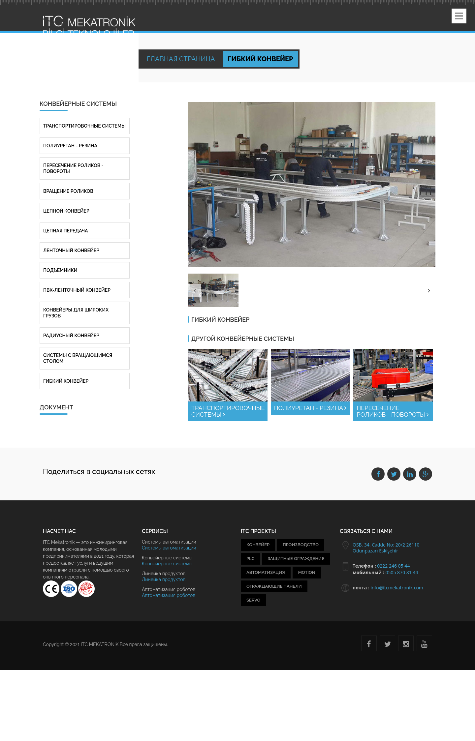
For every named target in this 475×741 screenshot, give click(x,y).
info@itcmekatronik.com (396, 587)
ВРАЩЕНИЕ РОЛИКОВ (68, 191)
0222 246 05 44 (393, 566)
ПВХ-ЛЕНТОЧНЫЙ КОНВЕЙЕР (77, 290)
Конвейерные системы (167, 563)
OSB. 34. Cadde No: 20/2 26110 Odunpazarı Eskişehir (386, 548)
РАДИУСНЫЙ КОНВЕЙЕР (71, 335)
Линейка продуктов (163, 579)
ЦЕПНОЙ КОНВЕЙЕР (66, 211)
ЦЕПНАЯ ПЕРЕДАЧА (65, 230)
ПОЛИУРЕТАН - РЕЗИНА (310, 407)
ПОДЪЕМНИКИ (60, 270)
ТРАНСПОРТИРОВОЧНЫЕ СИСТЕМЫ (228, 411)
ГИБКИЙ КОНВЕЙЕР (65, 381)
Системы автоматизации (169, 547)
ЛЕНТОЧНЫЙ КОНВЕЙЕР (71, 250)
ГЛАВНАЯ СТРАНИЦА (181, 59)
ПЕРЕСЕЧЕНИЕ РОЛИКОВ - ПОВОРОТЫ (392, 411)
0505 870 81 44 (401, 572)
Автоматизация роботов (168, 595)
